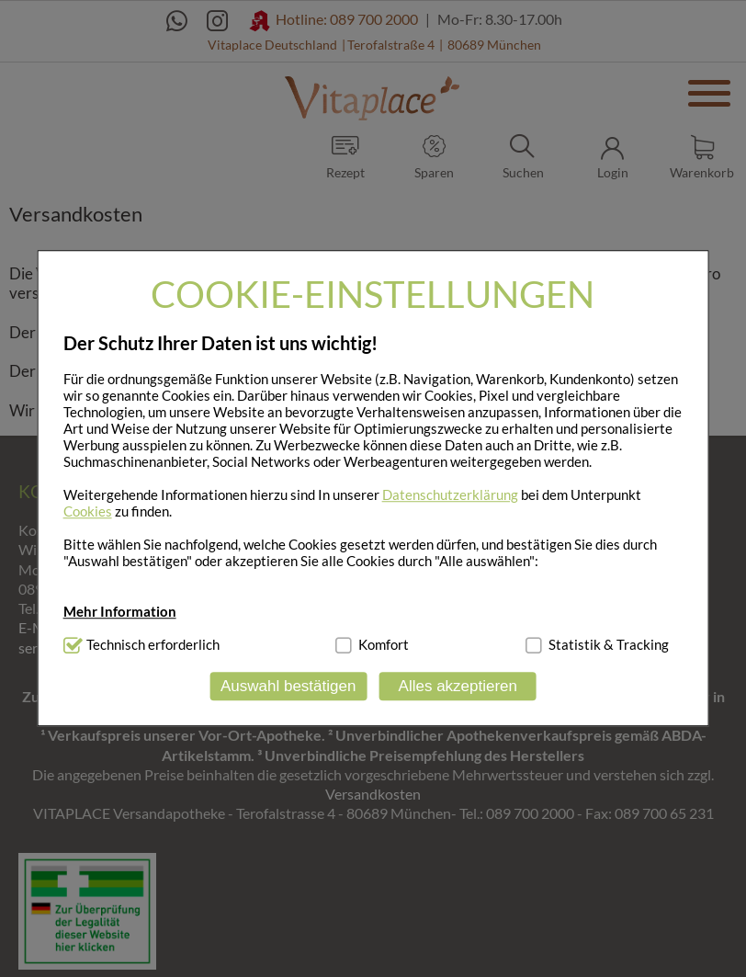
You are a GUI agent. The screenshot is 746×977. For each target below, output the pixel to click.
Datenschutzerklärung (450, 494)
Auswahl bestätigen (288, 686)
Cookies (87, 511)
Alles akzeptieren (458, 686)
